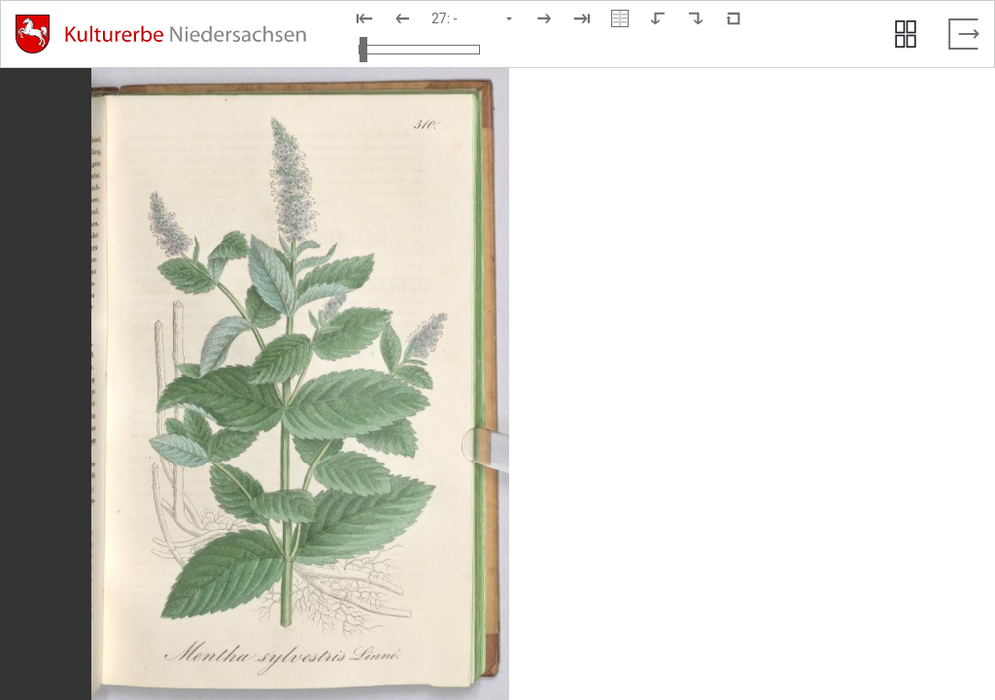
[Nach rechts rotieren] (695, 18)
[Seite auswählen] (473, 18)
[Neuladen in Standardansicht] (733, 18)
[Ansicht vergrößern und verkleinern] (419, 49)
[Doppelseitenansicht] (619, 18)
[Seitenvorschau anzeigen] (905, 34)
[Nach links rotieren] (657, 18)
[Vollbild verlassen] (963, 34)
